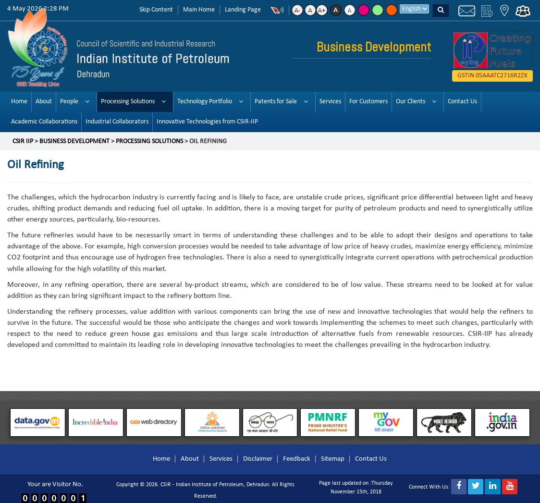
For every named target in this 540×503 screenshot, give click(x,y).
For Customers (368, 101)
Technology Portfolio (204, 101)
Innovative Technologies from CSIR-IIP (207, 121)
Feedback (296, 459)
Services (330, 101)
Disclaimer (257, 459)
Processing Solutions (128, 101)
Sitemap (332, 459)
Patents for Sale (276, 101)
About (44, 101)
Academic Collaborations (44, 121)
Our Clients (410, 101)
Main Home (199, 9)
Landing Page (243, 9)
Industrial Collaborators (117, 121)
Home (19, 101)
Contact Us (462, 101)
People (69, 101)
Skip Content (156, 9)
